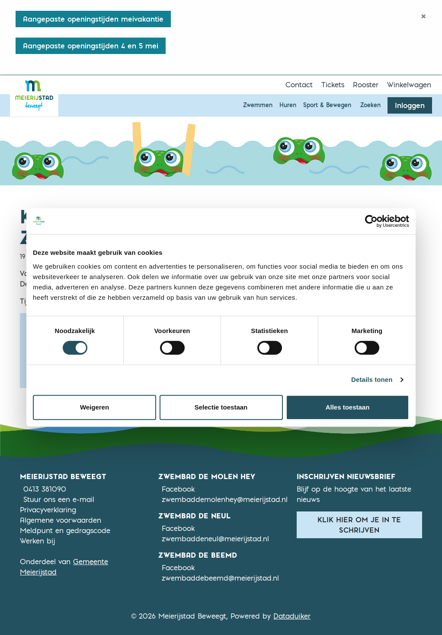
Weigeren (94, 407)
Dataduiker (292, 616)
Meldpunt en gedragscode (65, 530)
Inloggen (410, 105)
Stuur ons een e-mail (58, 499)
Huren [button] (287, 105)
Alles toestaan (348, 407)
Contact (299, 84)
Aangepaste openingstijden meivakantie (93, 19)
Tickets (332, 84)
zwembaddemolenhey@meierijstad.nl (225, 499)
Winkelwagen (409, 84)
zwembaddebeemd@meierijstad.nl (220, 578)
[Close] (423, 16)
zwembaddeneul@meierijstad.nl (215, 538)
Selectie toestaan (221, 407)
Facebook (178, 488)
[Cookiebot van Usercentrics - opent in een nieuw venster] (371, 221)
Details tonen (371, 379)
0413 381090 (44, 489)
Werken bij (37, 541)
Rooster (365, 84)
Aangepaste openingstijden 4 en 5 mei (90, 45)
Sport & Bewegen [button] (327, 105)
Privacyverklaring (48, 509)
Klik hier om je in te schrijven (359, 524)
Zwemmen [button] (257, 105)
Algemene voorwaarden (60, 520)
